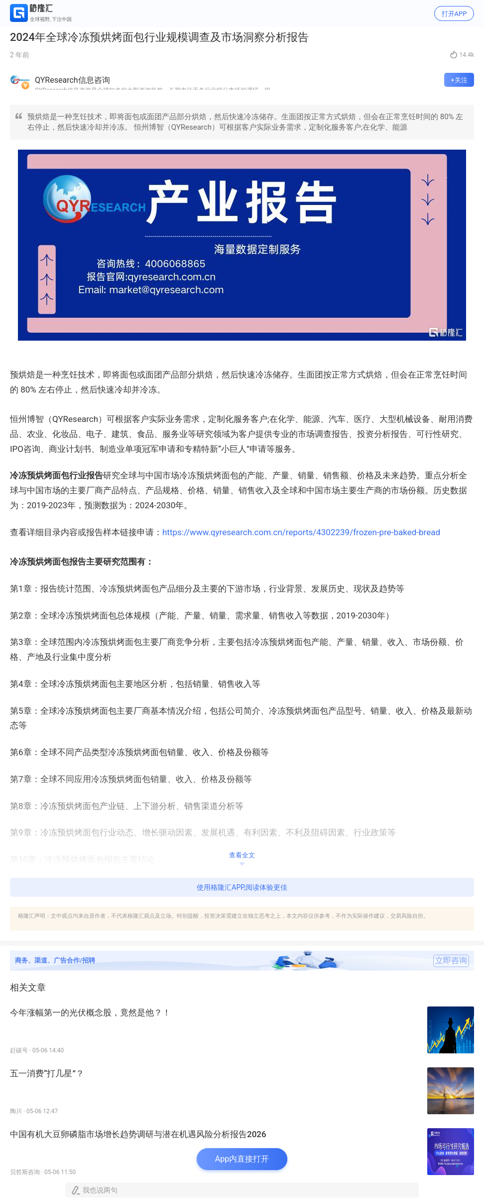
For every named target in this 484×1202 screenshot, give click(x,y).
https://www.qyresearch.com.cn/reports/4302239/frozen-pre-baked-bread (301, 532)
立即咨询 (451, 961)
